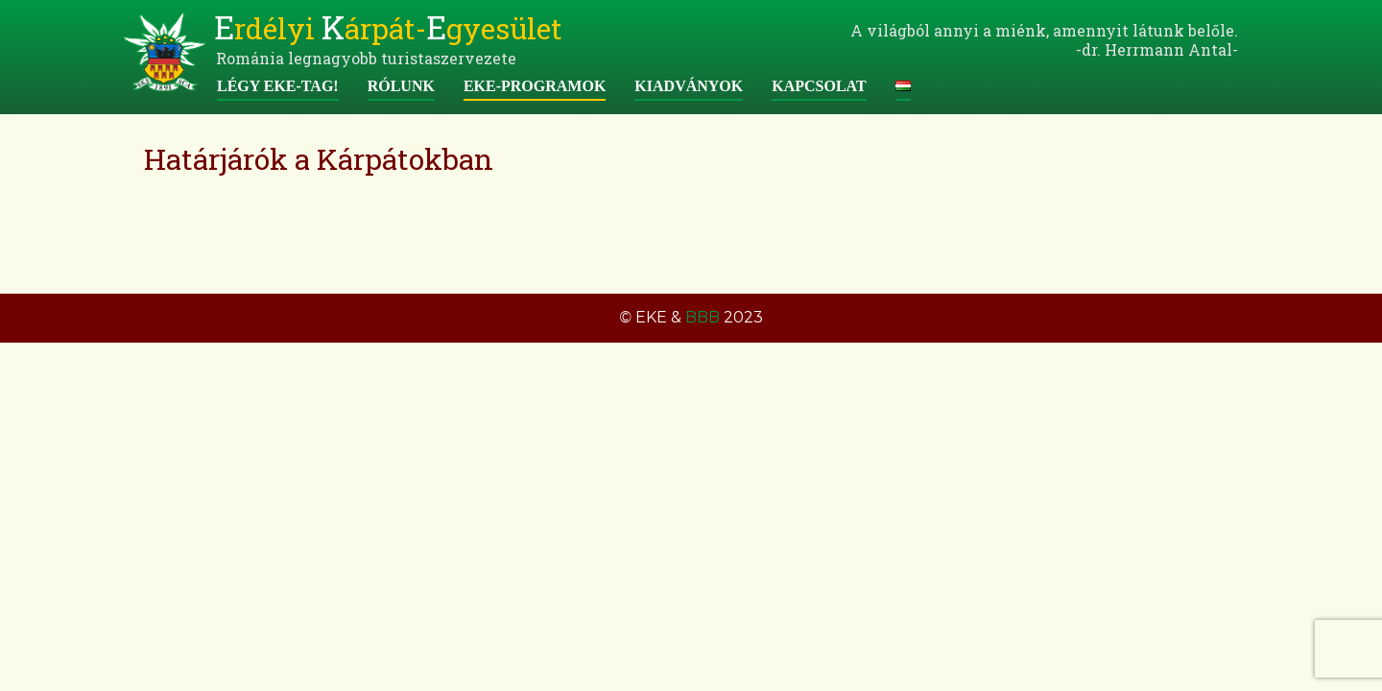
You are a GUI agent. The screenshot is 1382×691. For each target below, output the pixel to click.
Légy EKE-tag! (278, 86)
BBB (702, 317)
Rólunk (401, 86)
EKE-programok (535, 86)
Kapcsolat (819, 86)
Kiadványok (688, 86)
